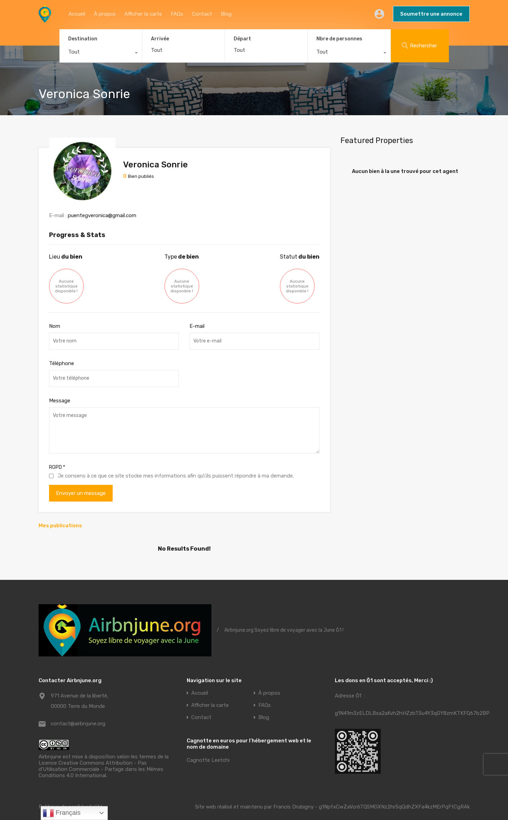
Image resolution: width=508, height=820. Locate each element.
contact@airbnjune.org (78, 711)
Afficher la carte (143, 14)
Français (62, 813)
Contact (202, 14)
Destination (82, 39)
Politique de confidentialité (71, 794)
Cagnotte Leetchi (208, 747)
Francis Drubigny (293, 794)
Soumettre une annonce (431, 14)
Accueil (76, 14)
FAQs (177, 14)
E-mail (197, 313)
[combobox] (100, 53)
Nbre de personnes (339, 39)
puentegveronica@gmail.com (102, 202)
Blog (226, 14)
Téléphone (61, 350)
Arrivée (160, 39)
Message (59, 387)
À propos (105, 14)
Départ (242, 39)
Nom (54, 313)
